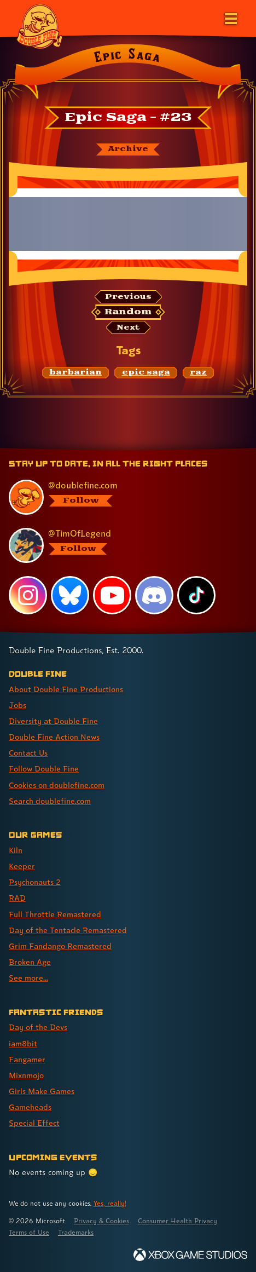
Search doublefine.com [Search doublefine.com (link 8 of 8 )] (50, 800)
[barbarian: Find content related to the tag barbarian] (75, 373)
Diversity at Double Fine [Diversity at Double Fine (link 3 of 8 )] (53, 721)
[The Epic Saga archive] (127, 149)
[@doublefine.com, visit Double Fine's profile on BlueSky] (122, 497)
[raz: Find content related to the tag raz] (198, 373)
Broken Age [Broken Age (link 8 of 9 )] (30, 961)
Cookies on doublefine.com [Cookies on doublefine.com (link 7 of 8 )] (56, 785)
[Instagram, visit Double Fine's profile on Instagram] (28, 595)
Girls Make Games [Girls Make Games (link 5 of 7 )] (41, 1091)
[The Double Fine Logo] (39, 25)
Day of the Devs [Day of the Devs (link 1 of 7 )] (38, 1027)
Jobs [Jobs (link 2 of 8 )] (17, 705)
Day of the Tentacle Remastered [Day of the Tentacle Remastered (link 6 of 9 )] (68, 930)
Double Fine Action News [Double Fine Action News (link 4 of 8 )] (54, 736)
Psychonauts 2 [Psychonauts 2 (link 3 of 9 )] (35, 882)
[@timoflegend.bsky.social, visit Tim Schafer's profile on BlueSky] (122, 545)
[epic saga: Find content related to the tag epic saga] (145, 373)
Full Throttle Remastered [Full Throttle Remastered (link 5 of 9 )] (55, 914)
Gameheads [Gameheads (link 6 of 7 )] (30, 1107)
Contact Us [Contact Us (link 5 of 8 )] (28, 752)
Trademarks (76, 1232)
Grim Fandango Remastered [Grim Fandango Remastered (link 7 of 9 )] (60, 946)
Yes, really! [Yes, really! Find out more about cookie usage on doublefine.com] (110, 1203)
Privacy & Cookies (101, 1221)
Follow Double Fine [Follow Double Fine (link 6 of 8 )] (44, 768)
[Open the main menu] (229, 17)
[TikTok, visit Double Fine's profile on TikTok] (196, 595)
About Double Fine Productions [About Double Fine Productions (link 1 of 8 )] (66, 689)
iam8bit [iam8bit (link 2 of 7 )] (23, 1043)
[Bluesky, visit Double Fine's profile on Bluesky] (70, 595)
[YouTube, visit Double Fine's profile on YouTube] (112, 595)
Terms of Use (29, 1232)
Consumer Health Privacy (177, 1221)
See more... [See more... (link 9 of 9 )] (28, 977)
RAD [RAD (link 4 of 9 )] (17, 897)
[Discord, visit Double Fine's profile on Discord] (154, 595)
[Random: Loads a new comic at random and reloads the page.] (128, 312)
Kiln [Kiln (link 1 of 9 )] (15, 850)
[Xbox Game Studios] (190, 1254)
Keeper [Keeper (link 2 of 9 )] (22, 866)
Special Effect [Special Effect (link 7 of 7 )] (34, 1122)
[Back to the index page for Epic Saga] (128, 73)
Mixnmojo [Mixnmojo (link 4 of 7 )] (26, 1075)
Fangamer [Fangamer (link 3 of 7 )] (27, 1059)
